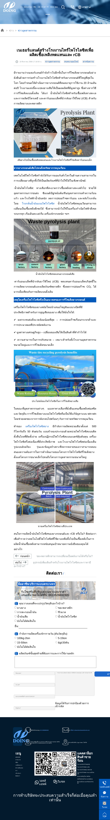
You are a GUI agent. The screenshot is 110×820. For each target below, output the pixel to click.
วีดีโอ (34, 7)
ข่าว (11, 30)
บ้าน (22, 7)
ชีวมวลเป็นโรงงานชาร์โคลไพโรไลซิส (85, 782)
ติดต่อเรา (56, 10)
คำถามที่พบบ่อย (43, 10)
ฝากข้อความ (88, 61)
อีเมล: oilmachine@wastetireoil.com (80, 730)
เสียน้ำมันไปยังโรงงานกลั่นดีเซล (85, 779)
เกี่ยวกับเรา (52, 10)
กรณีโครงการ (39, 10)
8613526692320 (58, 595)
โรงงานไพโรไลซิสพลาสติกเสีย (84, 769)
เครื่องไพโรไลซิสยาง (37, 426)
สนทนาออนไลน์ (71, 61)
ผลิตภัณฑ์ (26, 7)
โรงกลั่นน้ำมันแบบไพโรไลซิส (40, 203)
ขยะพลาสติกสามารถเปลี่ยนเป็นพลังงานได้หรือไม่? (53, 556)
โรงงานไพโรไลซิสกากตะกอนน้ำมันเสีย (85, 773)
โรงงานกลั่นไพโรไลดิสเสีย (83, 764)
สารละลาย (30, 7)
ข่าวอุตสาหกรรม (27, 30)
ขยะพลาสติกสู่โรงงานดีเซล (83, 776)
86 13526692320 (44, 730)
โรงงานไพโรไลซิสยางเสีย (83, 767)
